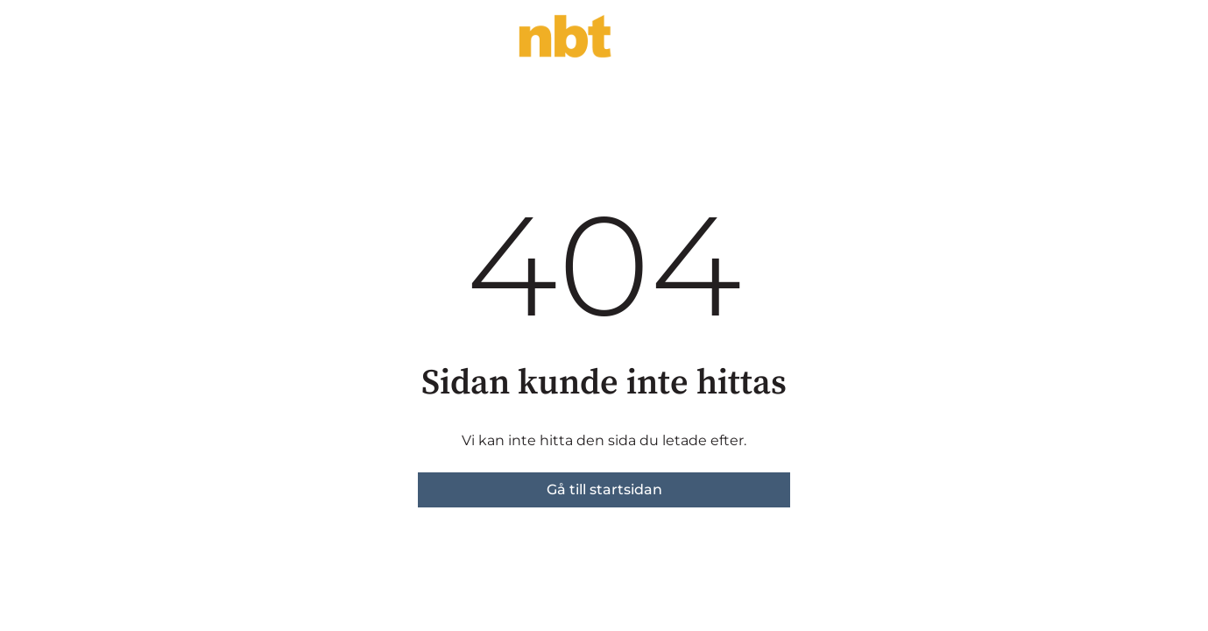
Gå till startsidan (604, 489)
